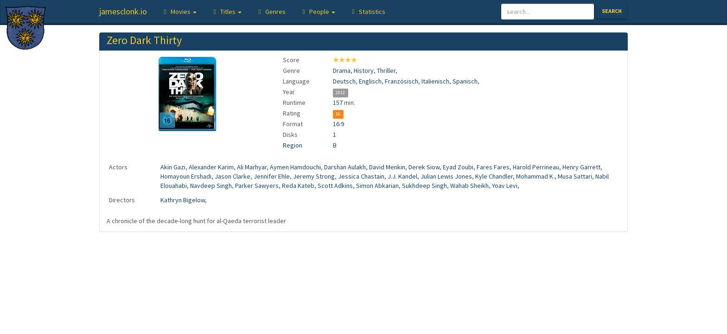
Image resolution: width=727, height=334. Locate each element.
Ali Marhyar (252, 167)
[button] (179, 11)
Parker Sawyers (257, 185)
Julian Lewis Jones (446, 176)
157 (338, 102)
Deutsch (344, 81)
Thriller (386, 70)
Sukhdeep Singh (424, 185)
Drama (342, 70)
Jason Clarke (232, 176)
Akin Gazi (172, 167)
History (364, 70)
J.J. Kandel (402, 176)
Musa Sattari (575, 176)
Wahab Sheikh (469, 185)
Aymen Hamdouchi (295, 167)
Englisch (370, 81)
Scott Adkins (335, 185)
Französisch (401, 81)
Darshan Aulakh (345, 167)
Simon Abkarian (377, 185)
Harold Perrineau (536, 167)
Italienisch (435, 81)
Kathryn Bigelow (182, 200)
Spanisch (465, 81)
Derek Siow (424, 167)
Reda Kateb (298, 185)
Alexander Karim (211, 167)
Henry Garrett (581, 167)
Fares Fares (493, 167)
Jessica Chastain (361, 176)
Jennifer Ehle (272, 176)
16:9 (338, 124)
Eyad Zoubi (458, 167)
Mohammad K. (535, 176)
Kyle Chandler (494, 176)
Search (612, 10)
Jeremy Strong (314, 176)
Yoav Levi (504, 185)
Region (292, 145)
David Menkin (387, 167)
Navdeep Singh (211, 185)
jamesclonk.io (123, 11)
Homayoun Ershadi (185, 176)
